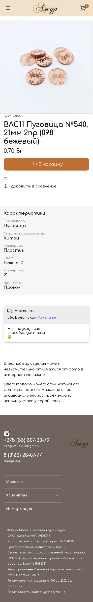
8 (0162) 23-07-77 (23, 455)
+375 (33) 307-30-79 (26, 440)
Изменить (46, 317)
